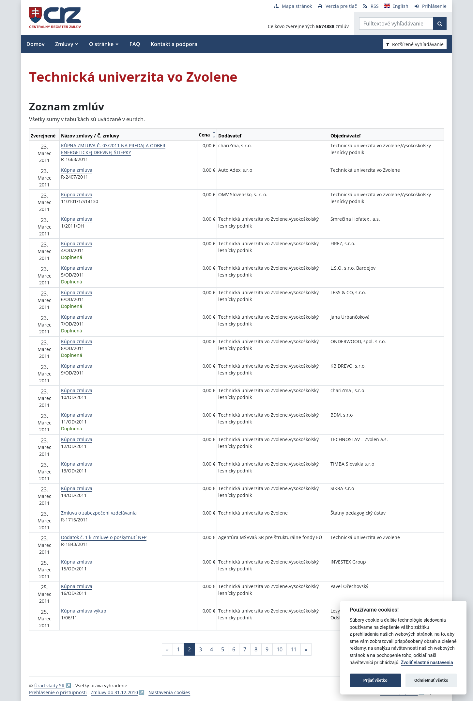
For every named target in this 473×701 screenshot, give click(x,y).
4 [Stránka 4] (211, 649)
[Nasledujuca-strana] (306, 649)
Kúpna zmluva (76, 170)
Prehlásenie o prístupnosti (58, 692)
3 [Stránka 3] (200, 649)
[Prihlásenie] (430, 6)
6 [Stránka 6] (233, 649)
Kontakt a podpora (174, 44)
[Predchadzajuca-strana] (167, 649)
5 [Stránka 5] (222, 649)
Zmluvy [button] (64, 44)
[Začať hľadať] (440, 23)
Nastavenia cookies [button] (169, 692)
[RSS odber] (370, 6)
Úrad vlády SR (49, 685)
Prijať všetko (375, 680)
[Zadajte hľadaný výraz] (396, 23)
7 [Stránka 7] (244, 649)
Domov (35, 44)
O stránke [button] (101, 44)
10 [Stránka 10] (279, 649)
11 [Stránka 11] (294, 649)
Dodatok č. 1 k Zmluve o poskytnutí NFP (103, 537)
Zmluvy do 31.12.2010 (114, 692)
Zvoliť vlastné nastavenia (427, 662)
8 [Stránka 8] (255, 649)
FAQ (135, 44)
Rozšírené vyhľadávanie (415, 44)
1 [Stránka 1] (178, 649)
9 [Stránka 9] (267, 649)
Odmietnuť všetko (431, 680)
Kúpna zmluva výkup (83, 611)
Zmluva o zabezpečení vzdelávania (99, 513)
